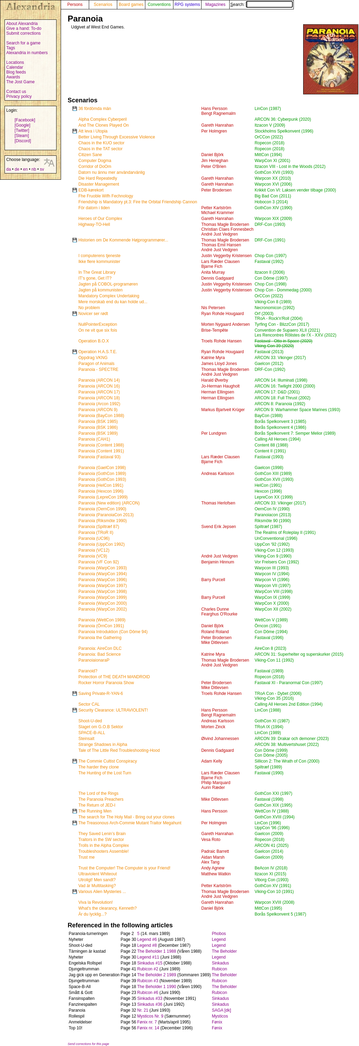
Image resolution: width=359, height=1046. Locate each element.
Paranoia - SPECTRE (98, 369)
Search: (261, 4)
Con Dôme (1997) (271, 278)
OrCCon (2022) (269, 137)
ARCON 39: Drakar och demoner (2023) (292, 738)
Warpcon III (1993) (272, 567)
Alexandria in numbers (27, 52)
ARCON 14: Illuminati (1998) (281, 380)
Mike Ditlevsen (214, 642)
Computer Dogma (94, 160)
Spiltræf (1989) (268, 767)
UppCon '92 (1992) (272, 544)
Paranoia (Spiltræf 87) (98, 526)
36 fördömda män (94, 108)
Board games (131, 4)
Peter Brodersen (216, 190)
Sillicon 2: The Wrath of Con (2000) (287, 761)
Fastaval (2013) (269, 351)
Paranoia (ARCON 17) (99, 392)
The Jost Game (20, 81)
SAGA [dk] (221, 1010)
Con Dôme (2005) (271, 755)
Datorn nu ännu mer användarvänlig (111, 172)
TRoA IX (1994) (269, 726)
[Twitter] (22, 130)
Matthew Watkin (216, 873)
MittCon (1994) (268, 154)
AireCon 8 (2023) (270, 648)
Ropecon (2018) (269, 143)
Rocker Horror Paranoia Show (106, 682)
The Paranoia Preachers (100, 799)
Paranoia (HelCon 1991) (100, 485)
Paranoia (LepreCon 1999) (103, 497)
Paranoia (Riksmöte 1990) (102, 520)
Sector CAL (89, 704)
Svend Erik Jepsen (218, 526)
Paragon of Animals (96, 363)
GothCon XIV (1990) (273, 207)
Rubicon (219, 969)
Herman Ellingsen (217, 392)
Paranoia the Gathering (99, 637)
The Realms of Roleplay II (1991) (285, 532)
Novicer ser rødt (93, 313)
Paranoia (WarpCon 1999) (102, 597)
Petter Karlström (216, 207)
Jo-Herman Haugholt (220, 386)
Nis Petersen (213, 307)
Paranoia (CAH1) (94, 439)
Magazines (215, 4)
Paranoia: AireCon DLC (100, 648)
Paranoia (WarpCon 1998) (102, 591)
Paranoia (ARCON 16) (99, 386)
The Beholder (224, 951)
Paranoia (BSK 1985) (98, 421)
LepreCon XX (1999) (274, 497)
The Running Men (94, 811)
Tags (10, 47)
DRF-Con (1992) (270, 369)
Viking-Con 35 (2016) (274, 698)
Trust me (86, 857)
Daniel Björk (212, 154)
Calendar (14, 67)
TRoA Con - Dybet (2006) (278, 693)
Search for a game (23, 43)
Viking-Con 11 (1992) (274, 660)
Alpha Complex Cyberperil (102, 119)
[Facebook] (25, 120)
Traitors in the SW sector (101, 839)
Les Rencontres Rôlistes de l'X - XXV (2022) (295, 335)
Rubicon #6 (147, 992)
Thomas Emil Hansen (221, 245)
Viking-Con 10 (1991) (274, 891)
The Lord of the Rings (98, 793)
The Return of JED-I (97, 805)
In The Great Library (97, 272)
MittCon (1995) (268, 908)
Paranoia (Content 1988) (101, 445)
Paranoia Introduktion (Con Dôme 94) (112, 631)
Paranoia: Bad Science (99, 654)
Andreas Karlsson (217, 473)
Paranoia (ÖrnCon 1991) (101, 625)
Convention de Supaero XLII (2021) (287, 330)
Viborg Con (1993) (272, 879)
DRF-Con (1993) (270, 224)
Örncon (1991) (268, 625)
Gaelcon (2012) (269, 363)
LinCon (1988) (268, 710)
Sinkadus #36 (149, 1004)
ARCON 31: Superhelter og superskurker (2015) (299, 654)
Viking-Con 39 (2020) (274, 345)
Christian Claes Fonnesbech (227, 229)
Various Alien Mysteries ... (102, 891)
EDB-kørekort (91, 190)
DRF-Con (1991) (270, 240)
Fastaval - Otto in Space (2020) (284, 341)
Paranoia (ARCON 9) (98, 409)
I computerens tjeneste (99, 255)
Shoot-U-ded (90, 720)
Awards (13, 77)
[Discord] (23, 140)
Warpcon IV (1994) (272, 573)
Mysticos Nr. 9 (150, 1016)
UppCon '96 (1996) (272, 827)
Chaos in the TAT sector (100, 148)
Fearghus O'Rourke (219, 614)
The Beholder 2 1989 (156, 974)
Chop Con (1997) (271, 255)
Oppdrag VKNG (93, 357)
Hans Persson (214, 108)
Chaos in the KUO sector (101, 143)
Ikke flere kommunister (99, 261)
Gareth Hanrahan (217, 125)
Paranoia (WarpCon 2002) (102, 609)
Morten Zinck (213, 726)
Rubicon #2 (147, 969)
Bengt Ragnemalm (218, 113)
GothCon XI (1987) (272, 720)
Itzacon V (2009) (270, 125)
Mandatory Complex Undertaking (108, 296)
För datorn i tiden (94, 207)
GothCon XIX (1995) (273, 805)
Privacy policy (19, 96)
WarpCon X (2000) (272, 603)
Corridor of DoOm (94, 166)
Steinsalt (86, 738)
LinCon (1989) (268, 732)
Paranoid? (87, 671)
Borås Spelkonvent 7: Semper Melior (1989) (295, 433)
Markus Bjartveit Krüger (223, 409)
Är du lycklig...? (92, 914)
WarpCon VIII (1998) (274, 591)
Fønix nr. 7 (147, 1022)
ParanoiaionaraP (93, 660)
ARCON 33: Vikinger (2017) (280, 357)
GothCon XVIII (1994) (274, 817)
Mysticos (220, 1016)
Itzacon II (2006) (270, 272)
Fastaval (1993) (269, 456)
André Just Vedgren (219, 234)
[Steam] (22, 135)
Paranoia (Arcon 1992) (99, 403)
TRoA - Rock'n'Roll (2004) (278, 318)
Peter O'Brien (213, 166)
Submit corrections (23, 33)
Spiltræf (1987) (268, 526)
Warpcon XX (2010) (273, 178)
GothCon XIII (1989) (273, 473)
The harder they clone (98, 767)
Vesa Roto (210, 839)
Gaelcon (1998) (269, 467)
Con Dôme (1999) (271, 750)
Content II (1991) (270, 451)
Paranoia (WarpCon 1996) (102, 579)
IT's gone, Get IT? (95, 278)
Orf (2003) (264, 313)
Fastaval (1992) (269, 261)
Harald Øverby (214, 380)
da (8, 169)
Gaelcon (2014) (269, 851)
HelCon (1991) (268, 485)
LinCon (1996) (268, 822)
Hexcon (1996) (268, 491)
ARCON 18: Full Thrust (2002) (282, 398)
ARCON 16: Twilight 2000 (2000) (285, 386)
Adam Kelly (211, 761)
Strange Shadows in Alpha (102, 744)
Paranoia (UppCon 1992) (101, 544)
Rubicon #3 (147, 980)
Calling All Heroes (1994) (278, 439)
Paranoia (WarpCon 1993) (102, 567)
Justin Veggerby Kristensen (226, 255)
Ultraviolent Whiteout (97, 873)
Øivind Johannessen (220, 738)
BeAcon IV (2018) (271, 868)
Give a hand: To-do (23, 28)
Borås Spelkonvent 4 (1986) (280, 427)
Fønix (217, 1022)
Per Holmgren (214, 131)
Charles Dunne (215, 609)
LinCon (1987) (268, 108)
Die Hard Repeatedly (97, 178)
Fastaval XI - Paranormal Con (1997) (289, 682)
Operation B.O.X (93, 341)
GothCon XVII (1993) (274, 172)
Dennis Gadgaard (217, 278)
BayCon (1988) (269, 415)
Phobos (219, 933)
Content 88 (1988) (271, 445)
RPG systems (187, 4)
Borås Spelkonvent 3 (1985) (280, 421)
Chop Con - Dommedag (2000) (283, 290)
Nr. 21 (142, 1010)
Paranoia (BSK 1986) (98, 427)
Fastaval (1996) (269, 637)
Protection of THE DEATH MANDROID (114, 676)
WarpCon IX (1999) (272, 597)
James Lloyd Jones (219, 363)
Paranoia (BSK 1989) (98, 433)
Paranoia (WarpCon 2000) (102, 603)
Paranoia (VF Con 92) (98, 562)
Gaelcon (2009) (269, 833)
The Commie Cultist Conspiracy (107, 761)
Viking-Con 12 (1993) (274, 550)
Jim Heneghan (214, 160)
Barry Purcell (213, 579)
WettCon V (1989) (271, 620)
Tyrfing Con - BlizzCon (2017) (282, 324)
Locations (15, 62)
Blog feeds (16, 72)
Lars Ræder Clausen (220, 261)
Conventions (159, 4)
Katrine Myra (213, 357)
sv (42, 169)
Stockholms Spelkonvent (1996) (284, 131)
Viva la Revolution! (95, 902)
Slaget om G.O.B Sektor (100, 726)
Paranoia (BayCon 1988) (101, 415)
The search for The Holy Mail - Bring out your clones (126, 817)
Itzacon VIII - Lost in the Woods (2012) (290, 166)
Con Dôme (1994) (271, 631)
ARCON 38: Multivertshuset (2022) (287, 744)
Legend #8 (147, 945)
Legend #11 (148, 957)
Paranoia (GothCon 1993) (102, 479)
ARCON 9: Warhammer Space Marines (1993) (297, 409)
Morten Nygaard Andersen (225, 324)
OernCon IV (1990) (272, 509)
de (17, 169)
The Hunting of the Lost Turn (104, 773)
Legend (219, 939)
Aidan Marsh (212, 857)
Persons (75, 4)
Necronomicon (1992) (274, 307)
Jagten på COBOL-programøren (108, 284)
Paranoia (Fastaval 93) (99, 456)
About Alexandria (22, 23)
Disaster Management (98, 184)
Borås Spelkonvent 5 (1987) (280, 914)
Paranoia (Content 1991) (101, 451)
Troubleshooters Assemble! (103, 851)
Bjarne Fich (211, 266)
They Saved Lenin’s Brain (102, 833)
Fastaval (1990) (269, 773)
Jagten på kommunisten (100, 290)
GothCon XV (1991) (273, 885)
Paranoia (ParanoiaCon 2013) (106, 514)
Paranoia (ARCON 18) (99, 398)
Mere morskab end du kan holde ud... (112, 301)
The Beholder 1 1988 (156, 951)
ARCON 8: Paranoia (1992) (280, 403)
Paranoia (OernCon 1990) (102, 509)
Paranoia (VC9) (92, 556)
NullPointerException (97, 324)
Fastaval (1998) (269, 799)
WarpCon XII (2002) (273, 609)
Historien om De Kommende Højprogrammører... (123, 240)
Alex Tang (210, 862)
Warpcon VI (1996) (272, 579)
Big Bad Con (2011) (273, 196)
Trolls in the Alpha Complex (103, 845)
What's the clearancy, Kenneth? (107, 908)
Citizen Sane (90, 154)
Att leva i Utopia (93, 131)
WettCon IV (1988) (272, 811)
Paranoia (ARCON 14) (99, 380)
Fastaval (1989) (269, 671)
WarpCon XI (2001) (272, 160)
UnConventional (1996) (276, 538)
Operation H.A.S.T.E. (97, 351)
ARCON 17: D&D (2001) (277, 392)
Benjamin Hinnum (217, 562)
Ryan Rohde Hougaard (222, 313)
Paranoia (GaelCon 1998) (102, 467)
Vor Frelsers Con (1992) (277, 562)
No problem (89, 307)
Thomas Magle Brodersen (225, 224)
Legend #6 (147, 939)
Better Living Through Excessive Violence (116, 137)
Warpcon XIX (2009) (273, 218)
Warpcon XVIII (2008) (274, 902)
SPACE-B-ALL (91, 732)
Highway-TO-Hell (94, 224)
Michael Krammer (217, 212)
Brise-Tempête (214, 330)
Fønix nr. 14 (148, 1028)
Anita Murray (213, 272)
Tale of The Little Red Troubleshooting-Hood (119, 750)
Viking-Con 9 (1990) (273, 556)
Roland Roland (215, 631)
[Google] (22, 125)
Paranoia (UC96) (94, 538)
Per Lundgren (213, 433)
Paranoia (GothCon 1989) (102, 473)
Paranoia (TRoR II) (95, 532)
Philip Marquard (215, 782)
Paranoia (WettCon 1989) (102, 620)
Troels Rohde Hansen (221, 341)
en (25, 169)
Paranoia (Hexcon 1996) (100, 491)
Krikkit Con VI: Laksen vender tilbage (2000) (295, 190)
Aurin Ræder (213, 787)
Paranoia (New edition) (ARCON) (109, 503)
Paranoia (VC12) (93, 550)
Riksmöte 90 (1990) (273, 520)
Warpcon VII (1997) (273, 585)
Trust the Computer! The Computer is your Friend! (124, 868)
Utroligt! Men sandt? (97, 879)
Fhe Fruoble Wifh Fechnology (105, 196)
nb (34, 169)
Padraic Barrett (215, 851)
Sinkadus (220, 963)
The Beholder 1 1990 (156, 986)
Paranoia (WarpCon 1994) (102, 573)
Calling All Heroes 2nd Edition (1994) (289, 704)
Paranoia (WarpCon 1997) (102, 585)
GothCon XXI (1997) (273, 793)
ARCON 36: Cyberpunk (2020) (283, 119)
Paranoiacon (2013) (273, 514)
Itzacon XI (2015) (270, 873)
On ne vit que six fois (97, 330)
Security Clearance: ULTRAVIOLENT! (113, 710)
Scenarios (103, 4)
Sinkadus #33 (149, 998)
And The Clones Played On (103, 125)
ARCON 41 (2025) (272, 845)
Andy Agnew (212, 868)
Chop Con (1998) (271, 284)
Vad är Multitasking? (97, 885)
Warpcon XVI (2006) (273, 184)
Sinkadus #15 (149, 963)
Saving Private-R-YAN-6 (100, 693)
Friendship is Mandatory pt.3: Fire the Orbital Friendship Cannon (137, 201)
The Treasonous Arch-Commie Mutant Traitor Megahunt (129, 822)
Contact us (16, 91)
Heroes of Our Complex (100, 218)
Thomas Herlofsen (218, 503)
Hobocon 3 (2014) (271, 201)
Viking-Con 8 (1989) (273, 301)
